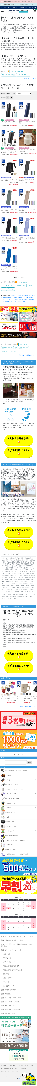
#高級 (30, 297)
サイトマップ (5, 1071)
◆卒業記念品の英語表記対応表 (10, 966)
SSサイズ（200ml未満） (18, 71)
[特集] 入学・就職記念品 (8, 1006)
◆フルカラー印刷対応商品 (12, 835)
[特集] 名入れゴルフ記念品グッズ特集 (12, 940)
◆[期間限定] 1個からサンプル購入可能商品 (16, 854)
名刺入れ (30, 285)
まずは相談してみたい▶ (19, 452)
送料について (23, 344)
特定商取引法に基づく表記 (25, 1065)
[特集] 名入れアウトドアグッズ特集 (11, 998)
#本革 (27, 295)
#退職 (20, 297)
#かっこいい (21, 295)
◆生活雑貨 (8, 808)
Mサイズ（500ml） (23, 75)
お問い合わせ (15, 1071)
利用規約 (23, 1068)
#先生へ (9, 299)
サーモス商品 (21, 285)
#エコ (18, 301)
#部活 (17, 297)
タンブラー (5, 285)
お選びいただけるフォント (10, 351)
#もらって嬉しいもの (25, 299)
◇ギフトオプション (10, 845)
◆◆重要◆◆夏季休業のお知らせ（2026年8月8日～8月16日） (19, 1)
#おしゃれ (25, 297)
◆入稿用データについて (8, 962)
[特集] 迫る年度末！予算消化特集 (10, 1010)
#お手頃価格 (7, 297)
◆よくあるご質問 (6, 978)
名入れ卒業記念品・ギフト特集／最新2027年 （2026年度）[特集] (17, 945)
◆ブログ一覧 (5, 982)
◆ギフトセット (9, 775)
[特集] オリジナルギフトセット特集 (11, 950)
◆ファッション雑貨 (10, 794)
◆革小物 (7, 780)
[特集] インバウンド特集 (8, 1014)
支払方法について (7, 348)
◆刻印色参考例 (5, 954)
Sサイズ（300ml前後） (9, 75)
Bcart (19, 1078)
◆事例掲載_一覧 (6, 958)
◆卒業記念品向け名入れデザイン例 (11, 970)
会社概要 (3, 1065)
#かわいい (14, 295)
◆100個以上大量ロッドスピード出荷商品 (16, 770)
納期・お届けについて (21, 348)
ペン (3, 289)
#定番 (13, 297)
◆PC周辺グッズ (9, 821)
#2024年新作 (15, 299)
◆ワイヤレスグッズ (10, 826)
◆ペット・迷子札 (10, 812)
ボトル (13, 285)
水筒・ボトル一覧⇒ (30, 78)
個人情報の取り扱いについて (9, 1068)
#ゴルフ (22, 301)
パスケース (10, 289)
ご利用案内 (12, 1065)
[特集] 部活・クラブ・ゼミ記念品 (10, 1002)
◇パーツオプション (10, 849)
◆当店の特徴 (5, 974)
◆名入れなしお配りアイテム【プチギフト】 (17, 840)
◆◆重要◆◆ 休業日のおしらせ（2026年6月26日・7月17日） (19, 4)
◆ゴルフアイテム (10, 803)
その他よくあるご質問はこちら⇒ (26, 355)
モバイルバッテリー (24, 282)
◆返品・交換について (7, 986)
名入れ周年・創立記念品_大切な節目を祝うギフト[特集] (17, 936)
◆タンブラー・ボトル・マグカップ (14, 789)
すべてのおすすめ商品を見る (28, 706)
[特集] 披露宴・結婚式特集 (8, 990)
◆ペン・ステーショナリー (12, 798)
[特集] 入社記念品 (6, 994)
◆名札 (7, 817)
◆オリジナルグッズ (10, 831)
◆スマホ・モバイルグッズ (12, 784)
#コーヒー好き (12, 301)
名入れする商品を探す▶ (18, 440)
